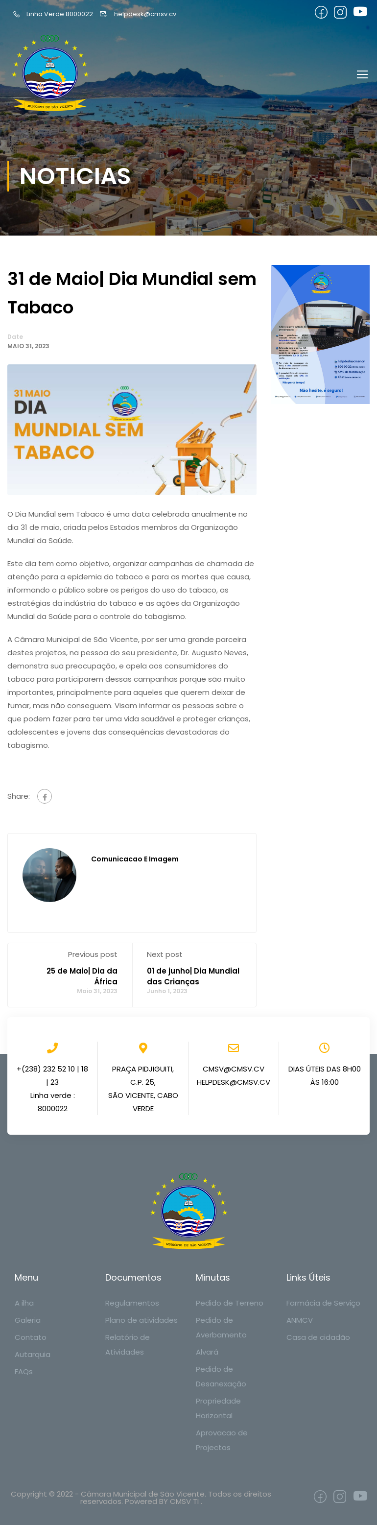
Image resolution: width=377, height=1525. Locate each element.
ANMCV (299, 1320)
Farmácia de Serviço (323, 1303)
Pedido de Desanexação (221, 1376)
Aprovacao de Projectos (222, 1440)
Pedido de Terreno (229, 1303)
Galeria (28, 1320)
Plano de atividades (141, 1320)
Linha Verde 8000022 (52, 14)
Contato (31, 1337)
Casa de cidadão (318, 1337)
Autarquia (32, 1354)
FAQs (24, 1371)
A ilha (24, 1303)
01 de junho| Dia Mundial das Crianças (193, 978)
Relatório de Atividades (127, 1344)
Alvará (207, 1352)
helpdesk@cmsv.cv (137, 14)
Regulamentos (132, 1303)
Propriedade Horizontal (218, 1408)
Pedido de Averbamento (221, 1327)
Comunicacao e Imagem (135, 861)
